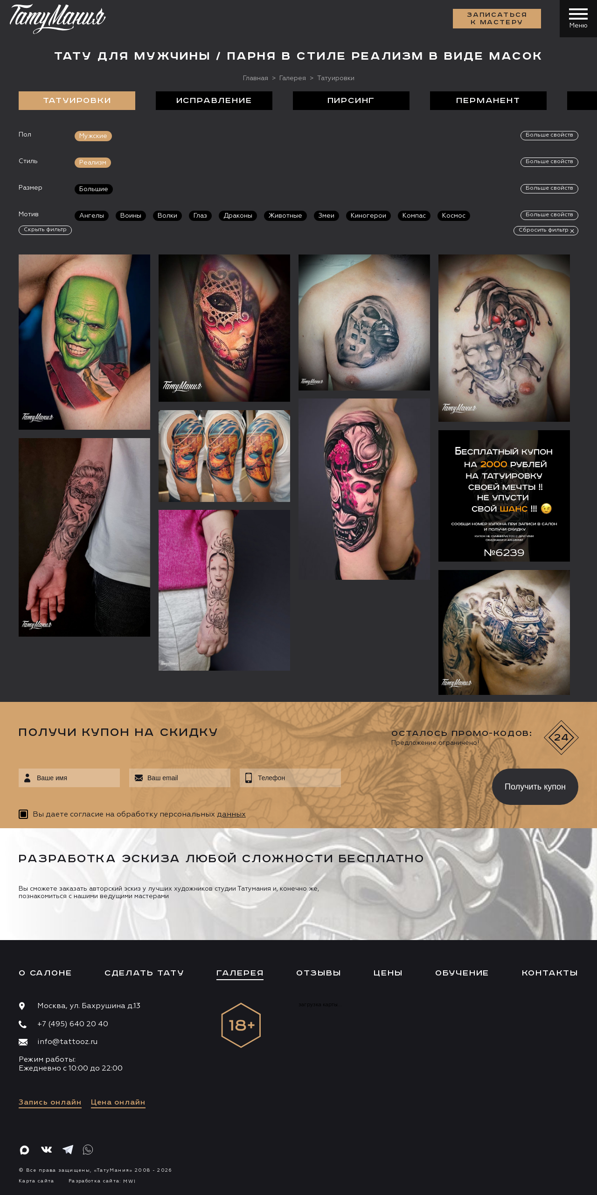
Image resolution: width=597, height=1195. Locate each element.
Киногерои (368, 216)
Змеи (326, 216)
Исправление (214, 100)
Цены (388, 973)
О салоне (45, 973)
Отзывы (318, 973)
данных (231, 814)
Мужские (93, 136)
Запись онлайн (50, 1102)
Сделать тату (144, 973)
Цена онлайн (118, 1102)
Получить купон (535, 786)
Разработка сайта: (102, 1181)
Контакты (550, 973)
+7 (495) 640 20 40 (72, 1024)
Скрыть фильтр (45, 230)
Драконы (237, 216)
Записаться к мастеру (497, 18)
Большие (93, 189)
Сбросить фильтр (544, 230)
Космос (453, 216)
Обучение (462, 973)
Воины (130, 216)
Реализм (92, 162)
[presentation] (409, 784)
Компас (414, 216)
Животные (285, 216)
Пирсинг (351, 100)
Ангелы (91, 216)
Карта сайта (37, 1181)
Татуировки (77, 100)
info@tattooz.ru (67, 1042)
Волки (167, 216)
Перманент (488, 100)
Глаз (200, 216)
